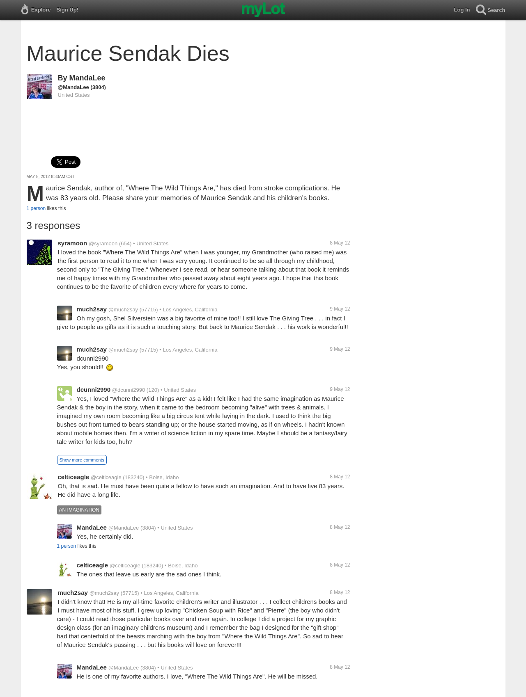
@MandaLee (73, 87)
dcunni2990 (94, 389)
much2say (92, 309)
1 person (36, 208)
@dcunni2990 (128, 390)
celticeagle (74, 476)
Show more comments (82, 459)
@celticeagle (106, 477)
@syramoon (103, 243)
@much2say (123, 309)
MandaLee (87, 78)
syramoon (72, 243)
